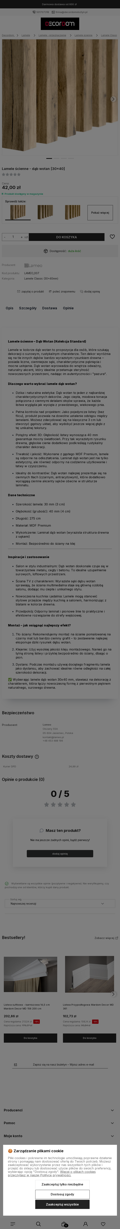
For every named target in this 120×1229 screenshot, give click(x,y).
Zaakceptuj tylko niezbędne (62, 1184)
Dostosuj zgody (62, 1194)
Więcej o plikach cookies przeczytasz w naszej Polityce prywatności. (52, 1173)
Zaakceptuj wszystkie (62, 1204)
